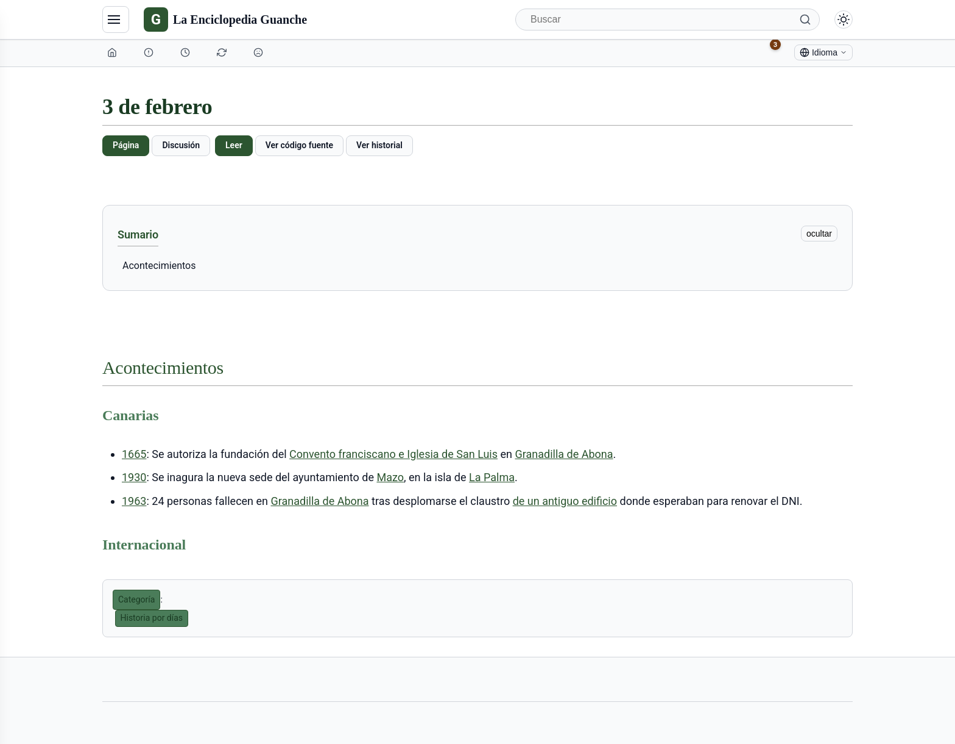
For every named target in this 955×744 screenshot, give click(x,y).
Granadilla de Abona (564, 454)
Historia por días (152, 618)
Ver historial (379, 145)
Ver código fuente (299, 145)
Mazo (390, 477)
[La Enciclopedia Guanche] (225, 19)
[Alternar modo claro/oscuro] (843, 19)
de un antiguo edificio (565, 501)
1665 (134, 454)
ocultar (819, 233)
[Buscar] (667, 19)
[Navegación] (115, 19)
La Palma (492, 477)
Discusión (181, 145)
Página (126, 145)
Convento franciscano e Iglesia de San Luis (393, 454)
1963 (134, 501)
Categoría (136, 599)
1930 (134, 477)
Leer (233, 145)
